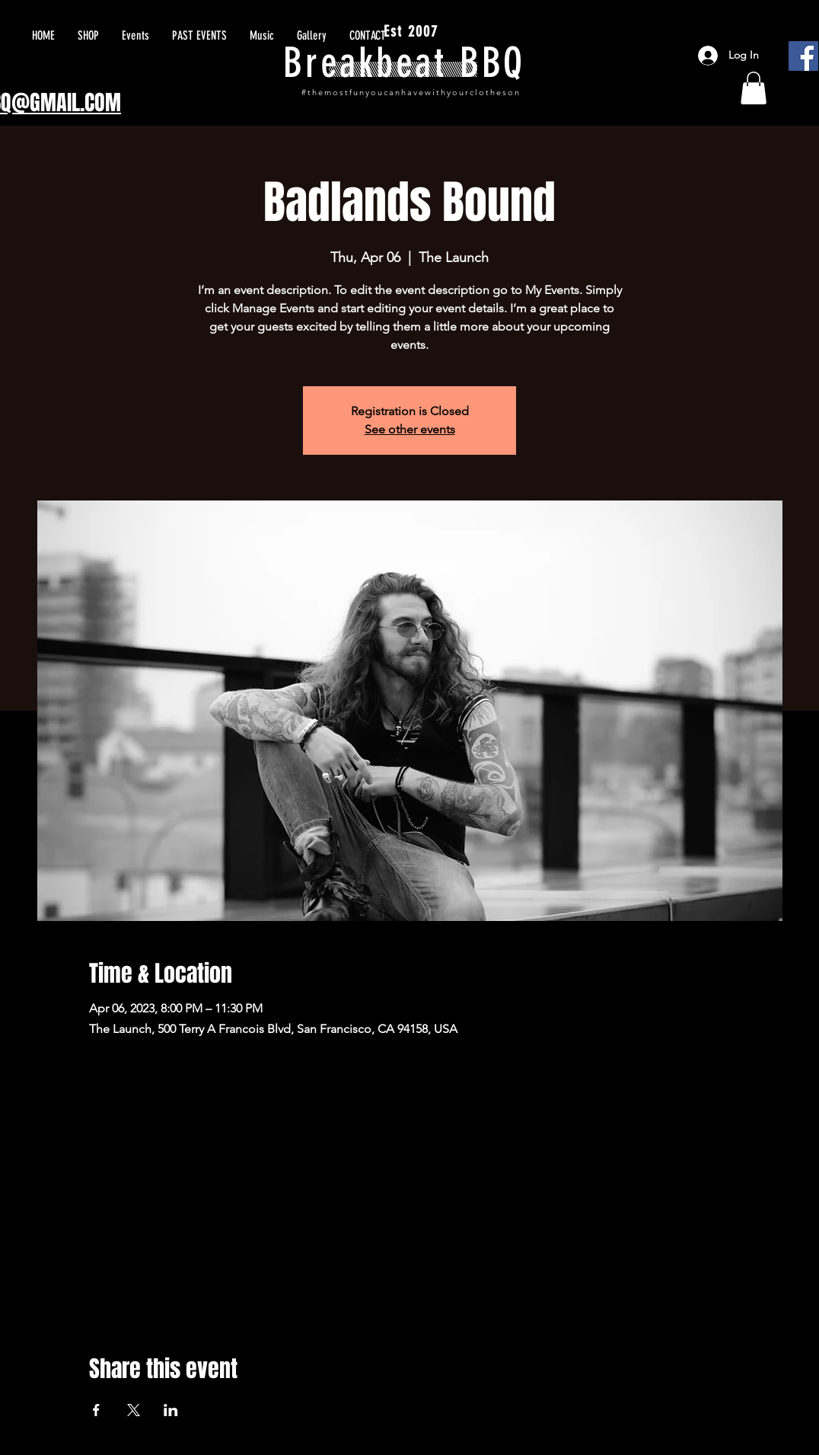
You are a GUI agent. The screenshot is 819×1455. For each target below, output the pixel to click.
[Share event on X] (133, 1410)
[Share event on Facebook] (96, 1410)
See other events (410, 429)
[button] (753, 88)
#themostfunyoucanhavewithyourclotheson (410, 92)
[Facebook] (803, 56)
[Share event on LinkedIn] (171, 1410)
